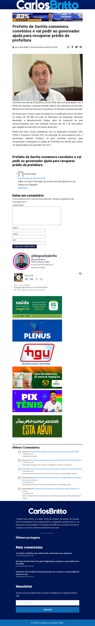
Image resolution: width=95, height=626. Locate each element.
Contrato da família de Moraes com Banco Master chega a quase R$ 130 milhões (53, 451)
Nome (15, 228)
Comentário (18, 205)
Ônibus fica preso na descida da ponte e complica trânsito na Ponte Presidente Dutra (54, 460)
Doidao (24, 469)
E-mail (15, 234)
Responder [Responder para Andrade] (22, 188)
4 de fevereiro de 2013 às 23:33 (31, 178)
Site (14, 240)
